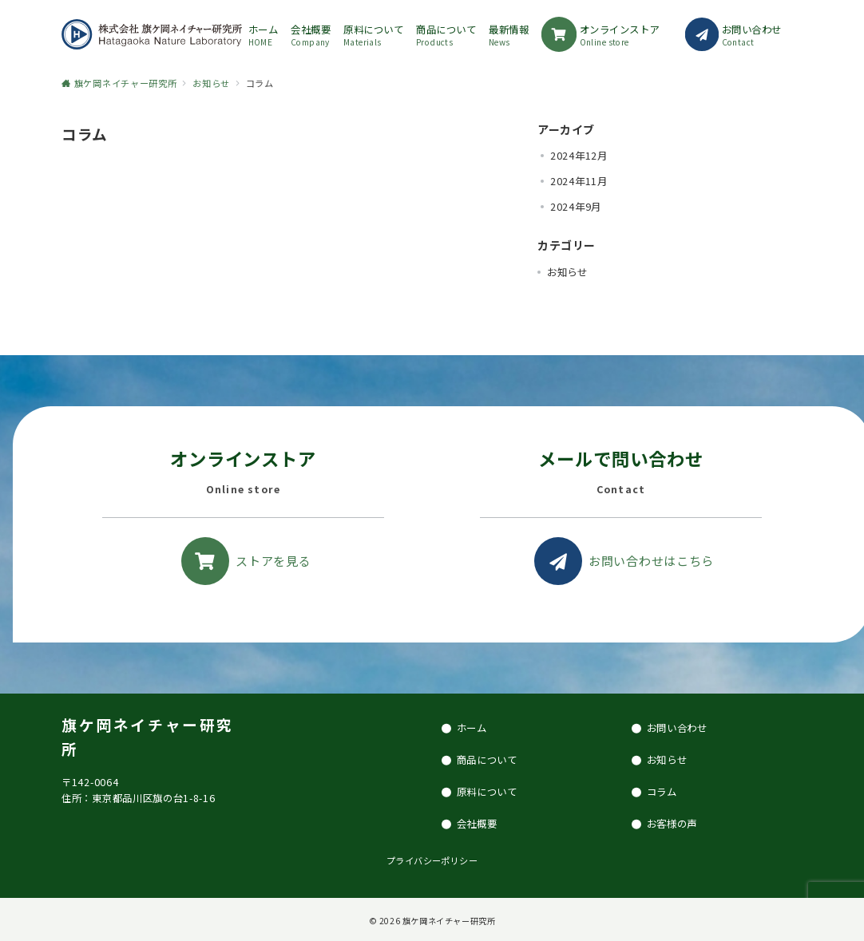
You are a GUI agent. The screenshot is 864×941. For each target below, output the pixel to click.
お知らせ (567, 272)
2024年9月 (575, 207)
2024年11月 (579, 181)
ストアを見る (273, 560)
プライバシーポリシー (432, 860)
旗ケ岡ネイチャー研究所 (449, 921)
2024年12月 (579, 155)
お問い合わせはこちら (651, 560)
